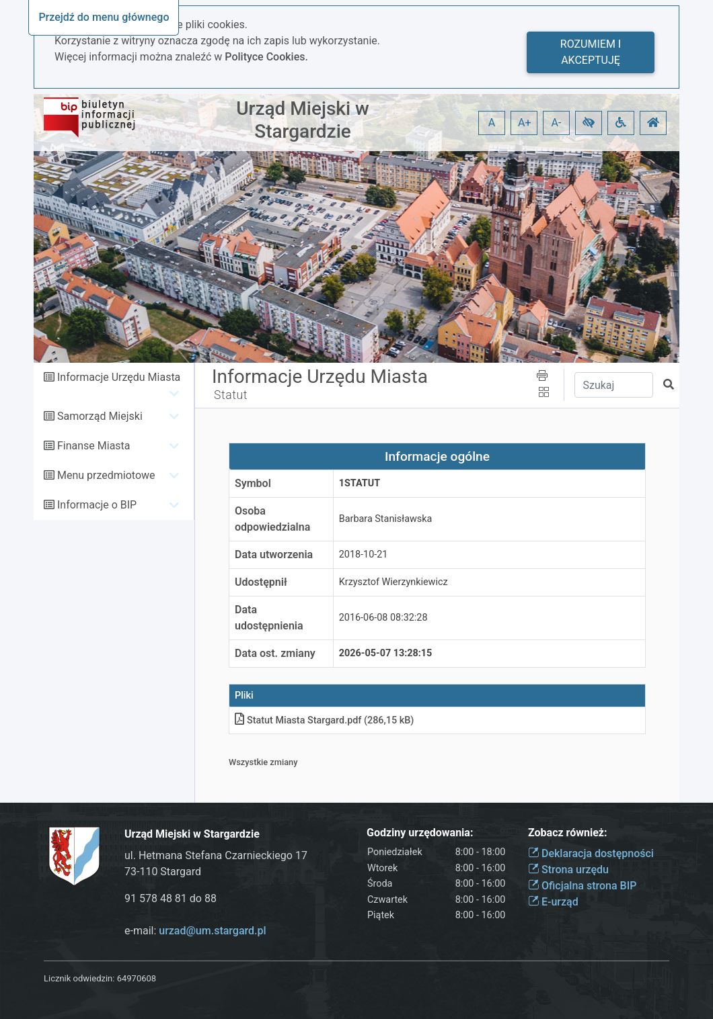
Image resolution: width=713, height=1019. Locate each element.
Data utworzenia (274, 554)
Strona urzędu (568, 869)
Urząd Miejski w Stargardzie (302, 119)
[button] (588, 123)
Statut (231, 395)
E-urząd (553, 901)
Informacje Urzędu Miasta (118, 377)
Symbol (253, 483)
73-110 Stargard (162, 871)
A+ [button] (524, 122)
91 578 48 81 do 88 (170, 898)
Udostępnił (261, 582)
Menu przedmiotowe (106, 475)
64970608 (136, 978)
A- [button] (557, 122)
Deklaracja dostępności (591, 853)
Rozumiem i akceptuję (590, 52)
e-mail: (195, 930)
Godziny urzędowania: (420, 832)
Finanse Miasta (93, 445)
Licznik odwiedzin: (79, 978)
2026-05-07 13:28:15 (386, 653)
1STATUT (359, 483)
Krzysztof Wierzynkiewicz (393, 582)
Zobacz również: (567, 832)
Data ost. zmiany (275, 653)
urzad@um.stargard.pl (212, 930)
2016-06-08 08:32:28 (383, 617)
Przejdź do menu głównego (103, 17)
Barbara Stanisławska (386, 519)
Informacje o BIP (97, 504)
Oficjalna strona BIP (582, 885)
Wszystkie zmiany (263, 762)
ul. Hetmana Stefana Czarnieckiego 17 (215, 855)
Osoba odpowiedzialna (272, 518)
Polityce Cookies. (266, 56)
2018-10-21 (363, 554)
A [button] (491, 122)
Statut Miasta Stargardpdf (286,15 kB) (324, 720)
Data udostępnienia (269, 617)
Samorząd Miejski (100, 416)
